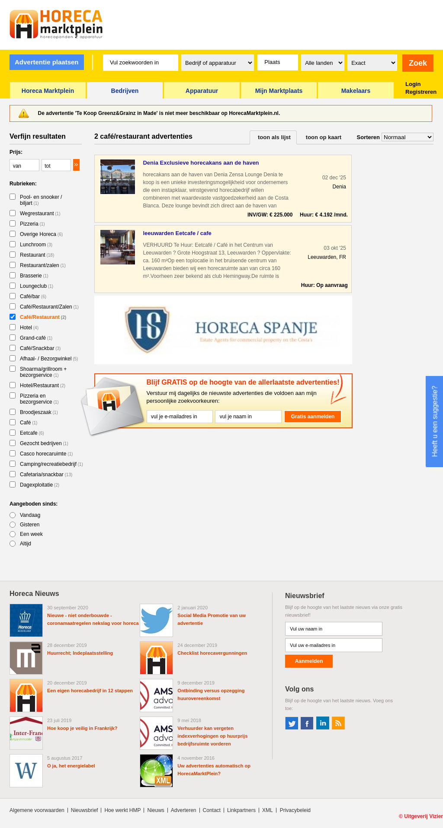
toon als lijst (274, 137)
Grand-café (36, 338)
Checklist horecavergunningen (212, 653)
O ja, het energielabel (71, 765)
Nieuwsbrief (84, 810)
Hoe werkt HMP (122, 810)
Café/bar (33, 296)
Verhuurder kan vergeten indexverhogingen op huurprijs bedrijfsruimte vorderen (212, 736)
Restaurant (37, 255)
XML (267, 810)
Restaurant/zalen (43, 265)
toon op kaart (323, 137)
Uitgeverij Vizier (423, 816)
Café (28, 423)
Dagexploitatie (39, 485)
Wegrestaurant (40, 213)
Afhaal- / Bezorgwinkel (49, 359)
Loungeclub (36, 286)
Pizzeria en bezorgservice (39, 399)
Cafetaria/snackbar (46, 474)
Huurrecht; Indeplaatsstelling (80, 653)
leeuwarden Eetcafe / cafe (177, 233)
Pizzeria (32, 224)
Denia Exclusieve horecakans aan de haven (201, 162)
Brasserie (34, 276)
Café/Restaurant (43, 317)
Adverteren (183, 810)
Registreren (421, 92)
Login (413, 84)
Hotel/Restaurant (42, 385)
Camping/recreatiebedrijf (51, 464)
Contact (212, 810)
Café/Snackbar (40, 348)
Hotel (29, 328)
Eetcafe (32, 433)
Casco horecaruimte (46, 454)
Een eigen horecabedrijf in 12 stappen (90, 690)
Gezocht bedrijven (44, 443)
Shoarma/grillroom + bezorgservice (43, 372)
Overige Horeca (41, 234)
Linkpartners (241, 810)
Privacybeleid (295, 810)
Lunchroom (36, 245)
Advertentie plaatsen (47, 62)
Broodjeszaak (39, 412)
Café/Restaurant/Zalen (49, 307)
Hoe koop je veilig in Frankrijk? (82, 728)
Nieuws (155, 810)
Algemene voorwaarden (37, 810)
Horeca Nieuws (34, 593)
